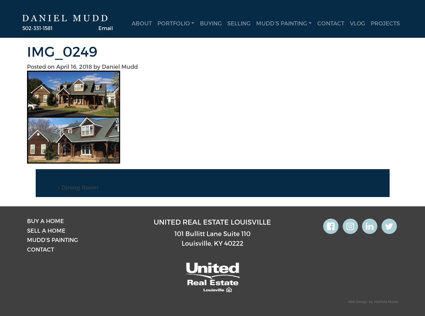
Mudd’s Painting (281, 23)
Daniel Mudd (120, 66)
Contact (330, 23)
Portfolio (173, 23)
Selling (239, 23)
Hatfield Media (386, 302)
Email (105, 28)
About (142, 23)
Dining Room (78, 187)
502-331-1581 (37, 28)
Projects (385, 23)
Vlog (357, 23)
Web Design (357, 302)
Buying (211, 23)
